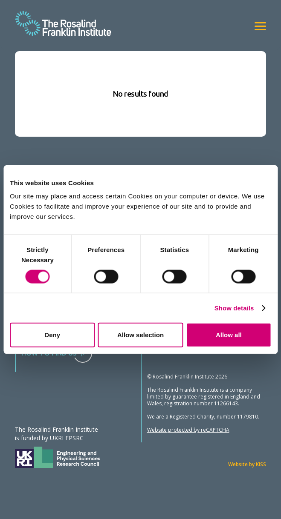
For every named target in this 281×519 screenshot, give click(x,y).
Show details (234, 307)
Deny (52, 334)
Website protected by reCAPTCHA (188, 429)
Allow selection (140, 334)
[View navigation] (260, 26)
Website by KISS (247, 464)
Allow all (229, 334)
